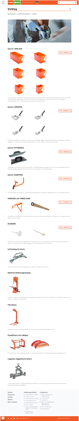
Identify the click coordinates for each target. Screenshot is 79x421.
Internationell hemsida (64, 418)
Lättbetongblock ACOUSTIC (31, 402)
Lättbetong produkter (24, 14)
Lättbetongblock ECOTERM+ (32, 394)
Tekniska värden (45, 408)
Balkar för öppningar (46, 406)
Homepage (12, 14)
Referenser (11, 394)
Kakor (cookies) (12, 402)
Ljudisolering (44, 400)
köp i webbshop (65, 52)
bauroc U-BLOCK (29, 404)
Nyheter (10, 399)
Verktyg (34, 14)
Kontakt (10, 392)
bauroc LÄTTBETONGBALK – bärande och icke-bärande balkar (32, 408)
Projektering (43, 392)
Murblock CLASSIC (29, 396)
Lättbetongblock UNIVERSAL (32, 398)
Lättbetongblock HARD (30, 400)
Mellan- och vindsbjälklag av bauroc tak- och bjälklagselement (48, 403)
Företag (10, 397)
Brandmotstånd (45, 398)
